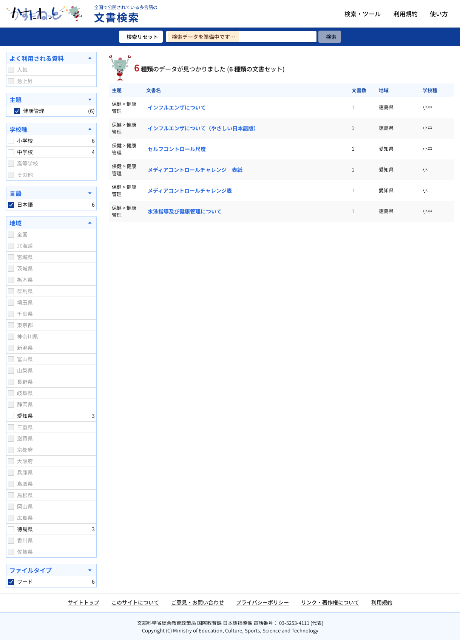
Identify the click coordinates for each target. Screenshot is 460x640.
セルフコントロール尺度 (177, 149)
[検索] (329, 37)
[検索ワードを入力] (241, 36)
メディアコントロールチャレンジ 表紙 (195, 169)
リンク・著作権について (330, 602)
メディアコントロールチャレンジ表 (190, 190)
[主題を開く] (51, 99)
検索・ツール (362, 13)
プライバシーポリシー (262, 602)
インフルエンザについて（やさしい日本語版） (203, 128)
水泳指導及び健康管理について (185, 211)
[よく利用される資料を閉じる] (51, 58)
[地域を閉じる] (51, 223)
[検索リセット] (141, 37)
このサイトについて (135, 602)
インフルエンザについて (177, 107)
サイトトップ (83, 602)
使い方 (439, 13)
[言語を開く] (51, 193)
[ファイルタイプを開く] (51, 570)
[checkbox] (11, 70)
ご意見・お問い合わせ (197, 602)
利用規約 (406, 13)
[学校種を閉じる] (51, 129)
